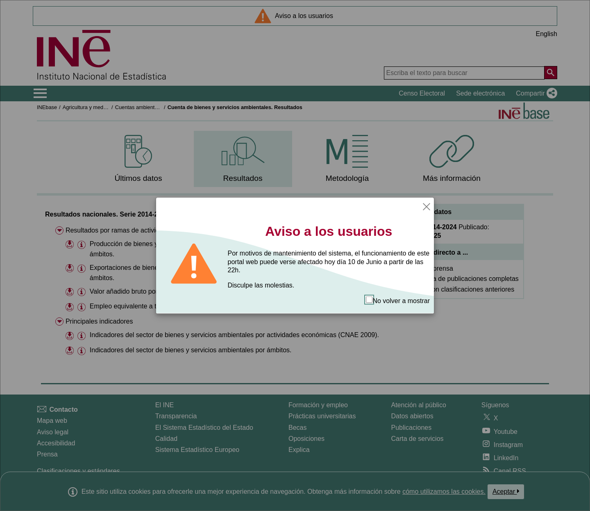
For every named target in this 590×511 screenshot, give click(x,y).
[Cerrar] (426, 205)
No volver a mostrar (398, 300)
